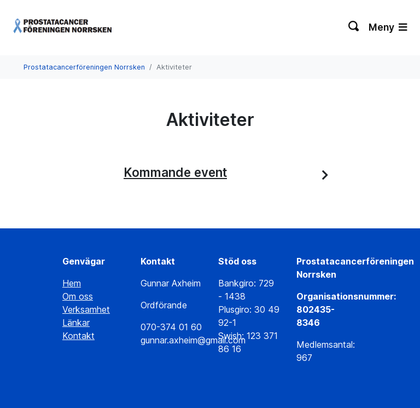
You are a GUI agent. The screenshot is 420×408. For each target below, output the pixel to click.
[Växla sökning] (354, 27)
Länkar (76, 322)
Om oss (77, 296)
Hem (71, 283)
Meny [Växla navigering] (388, 27)
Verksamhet (86, 309)
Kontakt (78, 335)
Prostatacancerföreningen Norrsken (84, 67)
